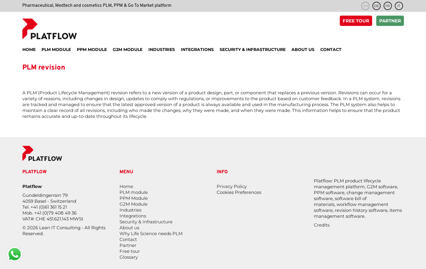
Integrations (133, 216)
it (398, 6)
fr (387, 6)
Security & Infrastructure (146, 222)
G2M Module (133, 204)
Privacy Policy (232, 186)
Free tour (356, 21)
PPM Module (134, 198)
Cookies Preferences (239, 192)
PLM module (134, 192)
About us (129, 227)
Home (126, 186)
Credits (321, 225)
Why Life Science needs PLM (151, 233)
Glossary (129, 257)
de (376, 6)
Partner (390, 21)
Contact (128, 239)
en (365, 6)
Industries (130, 210)
